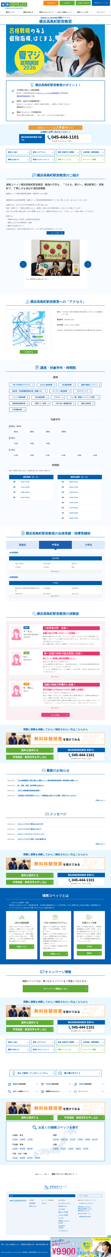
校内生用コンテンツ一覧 (101, 3)
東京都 (56, 1139)
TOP (2, 1244)
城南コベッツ (33, 1206)
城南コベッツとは (64, 159)
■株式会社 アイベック (84, 1210)
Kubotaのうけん (62, 1206)
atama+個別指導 (46, 385)
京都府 (70, 1149)
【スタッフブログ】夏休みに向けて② (30, 824)
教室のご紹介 (13, 152)
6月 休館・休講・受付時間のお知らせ (30, 785)
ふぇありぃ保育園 (63, 1215)
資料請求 (67, 3)
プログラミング (82, 391)
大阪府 (63, 1149)
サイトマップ (18, 1252)
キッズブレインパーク (64, 1203)
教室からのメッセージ (46, 12)
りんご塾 (60, 1218)
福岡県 (22, 1158)
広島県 (15, 1158)
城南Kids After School (85, 1216)
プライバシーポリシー (7, 1252)
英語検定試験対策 (18, 403)
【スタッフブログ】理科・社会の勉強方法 (31, 839)
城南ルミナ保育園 (63, 1212)
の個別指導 (17, 1084)
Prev (23, 264)
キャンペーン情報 (89, 159)
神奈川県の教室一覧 (42, 1244)
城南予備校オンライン (89, 385)
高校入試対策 (86, 403)
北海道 (15, 1139)
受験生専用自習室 (23, 96)
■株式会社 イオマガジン (84, 1206)
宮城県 (22, 1139)
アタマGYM (61, 1209)
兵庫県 (56, 1149)
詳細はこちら (22, 946)
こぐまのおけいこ (63, 1230)
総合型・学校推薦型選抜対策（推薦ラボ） (27, 391)
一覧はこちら (99, 800)
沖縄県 (37, 1158)
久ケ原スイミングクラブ (86, 1203)
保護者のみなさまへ (50, 1091)
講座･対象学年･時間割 (66, 152)
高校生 (89, 953)
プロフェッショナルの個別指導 (47, 93)
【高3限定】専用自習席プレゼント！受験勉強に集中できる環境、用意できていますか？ (47, 795)
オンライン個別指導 (59, 391)
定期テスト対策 (40, 403)
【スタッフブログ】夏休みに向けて (29, 829)
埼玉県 (72, 1139)
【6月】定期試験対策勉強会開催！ (29, 790)
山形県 (30, 1139)
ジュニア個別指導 (18, 397)
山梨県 (15, 1149)
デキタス (57, 397)
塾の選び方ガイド (69, 1073)
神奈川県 (64, 1139)
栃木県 (95, 1139)
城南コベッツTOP (82, 12)
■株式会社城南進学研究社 (18, 1200)
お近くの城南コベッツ (65, 12)
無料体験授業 (51, 3)
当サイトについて (43, 1252)
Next (87, 264)
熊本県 (30, 1158)
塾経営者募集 (32, 1252)
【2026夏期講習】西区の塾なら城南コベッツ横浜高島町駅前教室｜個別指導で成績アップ (47, 780)
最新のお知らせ (28, 12)
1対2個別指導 (67, 385)
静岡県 (22, 1149)
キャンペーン (101, 12)
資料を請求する (29, 750)
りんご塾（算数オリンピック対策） (83, 397)
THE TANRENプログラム (21, 385)
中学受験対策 (17, 409)
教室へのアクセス (39, 152)
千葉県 (80, 1139)
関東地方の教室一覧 (27, 1244)
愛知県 (30, 1149)
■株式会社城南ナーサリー (85, 1208)
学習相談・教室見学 (83, 3)
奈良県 (85, 1149)
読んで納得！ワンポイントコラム (29, 1073)
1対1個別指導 (40, 397)
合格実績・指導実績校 (91, 152)
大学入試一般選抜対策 (64, 403)
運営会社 (25, 1252)
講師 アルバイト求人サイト (54, 1174)
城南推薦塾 (32, 1203)
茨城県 (87, 1139)
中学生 (89, 946)
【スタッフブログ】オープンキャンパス (30, 834)
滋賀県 (78, 1149)
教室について (10, 12)
